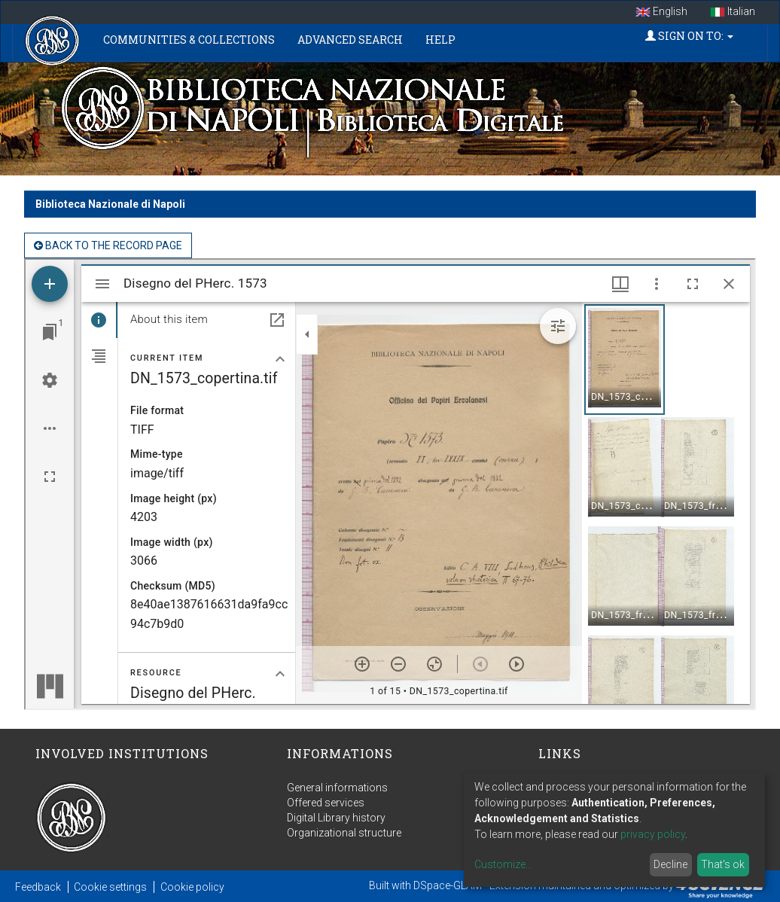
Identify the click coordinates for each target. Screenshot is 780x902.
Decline (670, 864)
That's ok (723, 864)
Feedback (38, 887)
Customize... (503, 864)
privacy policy (652, 834)
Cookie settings (110, 887)
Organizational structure (344, 833)
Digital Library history (336, 818)
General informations (337, 788)
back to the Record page (108, 245)
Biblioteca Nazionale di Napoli (110, 204)
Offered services (325, 803)
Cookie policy (192, 887)
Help (440, 39)
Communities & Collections (189, 39)
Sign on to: (689, 36)
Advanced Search (350, 39)
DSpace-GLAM (447, 885)
